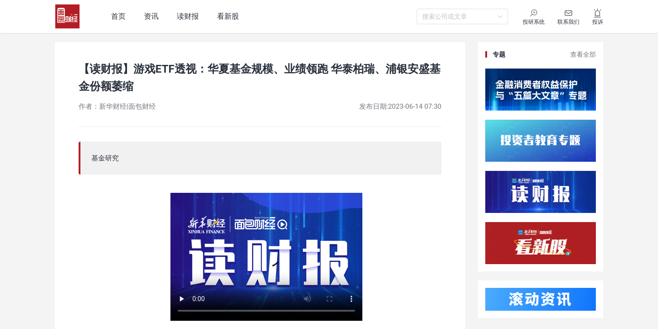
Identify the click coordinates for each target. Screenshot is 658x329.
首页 (118, 16)
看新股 (228, 16)
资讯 (151, 16)
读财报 (188, 16)
